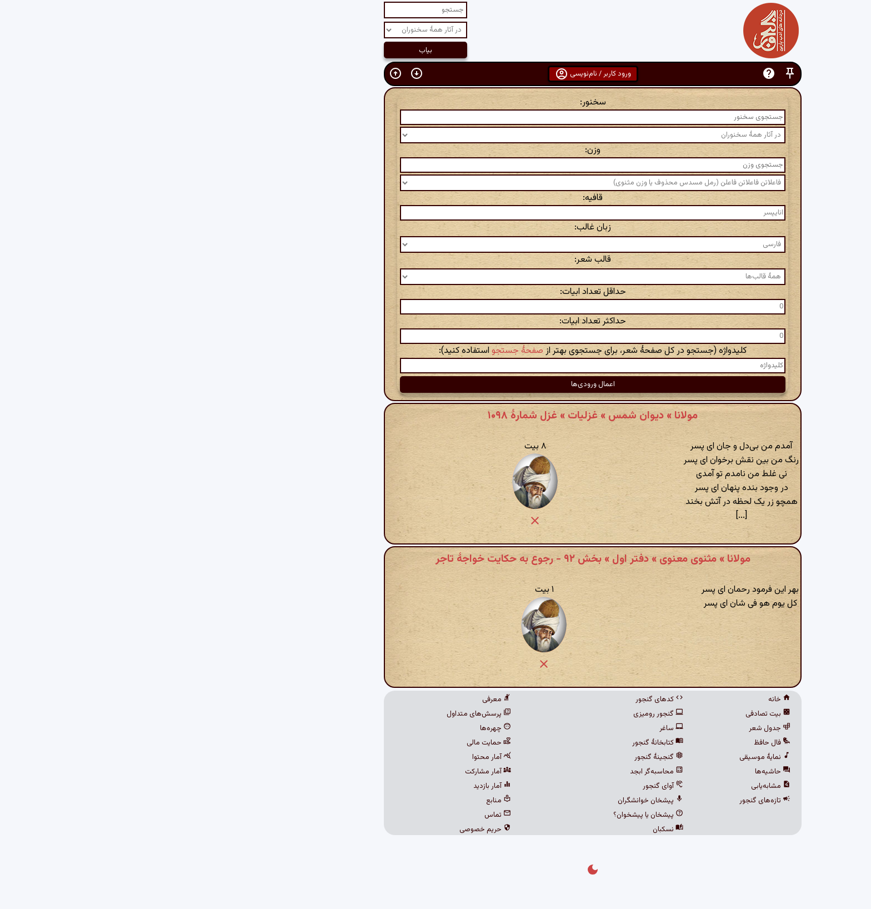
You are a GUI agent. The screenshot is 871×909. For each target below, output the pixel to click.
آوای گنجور (505, 786)
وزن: (435, 150)
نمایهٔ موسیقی (607, 757)
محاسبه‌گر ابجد (499, 771)
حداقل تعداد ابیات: (436, 292)
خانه (622, 699)
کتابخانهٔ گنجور (500, 742)
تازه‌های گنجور (607, 800)
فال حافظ (615, 742)
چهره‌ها (338, 728)
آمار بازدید (335, 786)
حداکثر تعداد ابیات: (435, 321)
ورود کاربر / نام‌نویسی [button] (436, 74)
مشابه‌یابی (613, 786)
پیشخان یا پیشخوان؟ (491, 815)
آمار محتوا (334, 757)
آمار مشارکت (331, 771)
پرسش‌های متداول (321, 714)
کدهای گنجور (502, 699)
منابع (341, 800)
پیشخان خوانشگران (493, 800)
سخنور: (436, 102)
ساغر (514, 728)
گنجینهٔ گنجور (501, 757)
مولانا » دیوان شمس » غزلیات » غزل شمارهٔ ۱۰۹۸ (435, 415)
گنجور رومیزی (501, 714)
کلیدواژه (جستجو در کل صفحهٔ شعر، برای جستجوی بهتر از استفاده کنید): (435, 351)
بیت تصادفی (610, 714)
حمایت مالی (331, 742)
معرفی (339, 699)
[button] (632, 73)
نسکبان (510, 829)
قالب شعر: (435, 260)
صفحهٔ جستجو (360, 351)
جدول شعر (612, 728)
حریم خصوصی (328, 829)
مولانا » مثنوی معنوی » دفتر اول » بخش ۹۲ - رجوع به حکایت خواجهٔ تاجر (435, 559)
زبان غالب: (435, 227)
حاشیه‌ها (615, 771)
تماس (340, 815)
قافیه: (435, 198)
